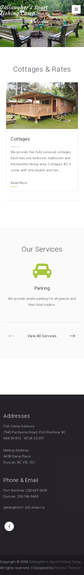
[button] (11, 335)
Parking (42, 288)
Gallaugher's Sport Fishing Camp (24, 10)
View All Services (42, 336)
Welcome (39, 21)
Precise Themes (67, 568)
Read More (19, 183)
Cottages (20, 139)
